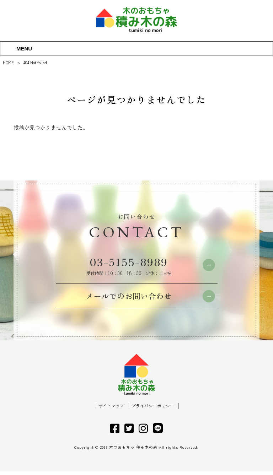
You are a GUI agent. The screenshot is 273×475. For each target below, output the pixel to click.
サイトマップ (111, 409)
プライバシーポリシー (153, 409)
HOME (8, 62)
